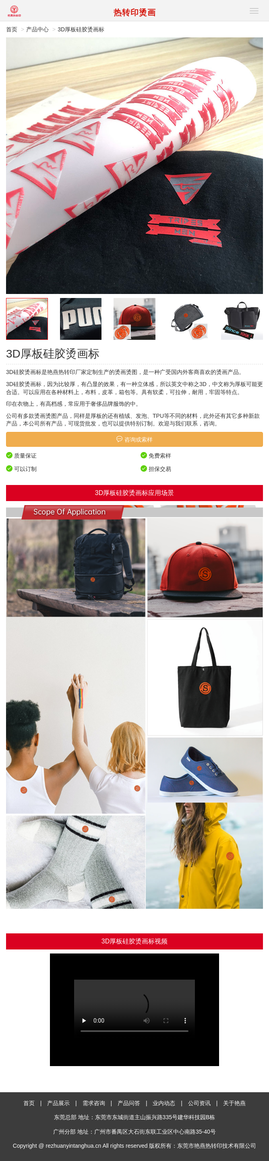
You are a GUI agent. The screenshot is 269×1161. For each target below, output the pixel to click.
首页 (11, 29)
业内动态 (164, 1103)
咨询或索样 (134, 439)
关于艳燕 (234, 1103)
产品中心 (37, 29)
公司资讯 (199, 1103)
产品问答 (129, 1103)
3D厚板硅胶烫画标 (81, 29)
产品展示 (58, 1103)
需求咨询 (94, 1103)
